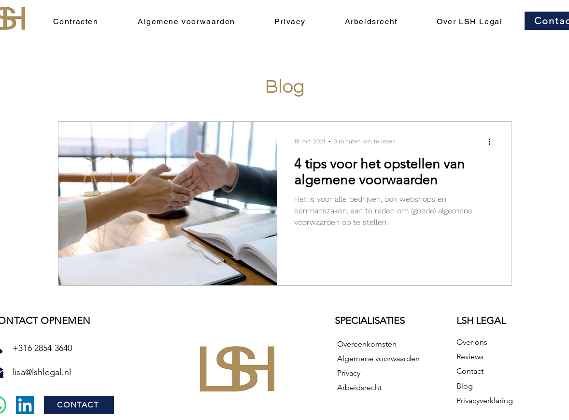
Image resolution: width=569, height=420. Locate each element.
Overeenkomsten (367, 344)
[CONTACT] (79, 405)
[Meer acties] (492, 141)
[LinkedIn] (25, 405)
